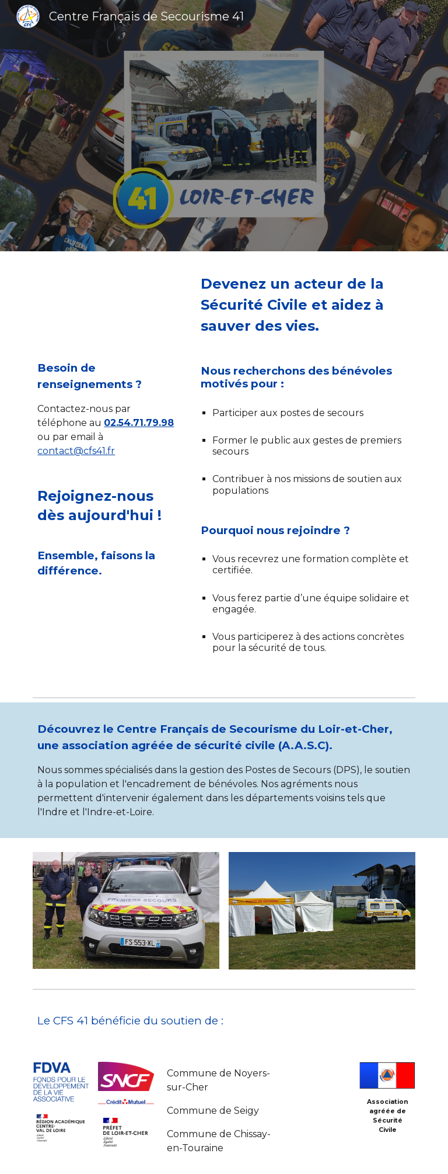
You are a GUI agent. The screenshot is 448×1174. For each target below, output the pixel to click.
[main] (109, 409)
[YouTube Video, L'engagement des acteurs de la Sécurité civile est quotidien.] (109, 308)
